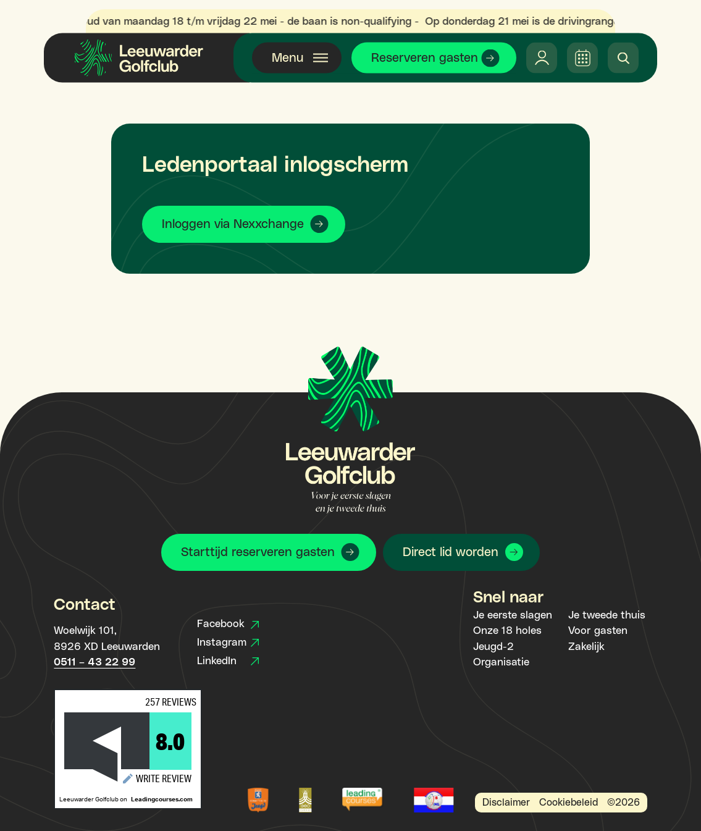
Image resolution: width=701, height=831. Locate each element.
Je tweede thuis (606, 615)
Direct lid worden (450, 552)
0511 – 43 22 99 (94, 662)
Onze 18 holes (507, 630)
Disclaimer (506, 803)
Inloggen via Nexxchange (233, 224)
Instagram (228, 642)
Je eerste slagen (512, 615)
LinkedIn (228, 661)
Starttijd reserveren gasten (258, 552)
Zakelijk (586, 646)
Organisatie (501, 662)
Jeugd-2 (493, 646)
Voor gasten (598, 630)
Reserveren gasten (424, 58)
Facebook (228, 624)
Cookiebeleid (568, 803)
